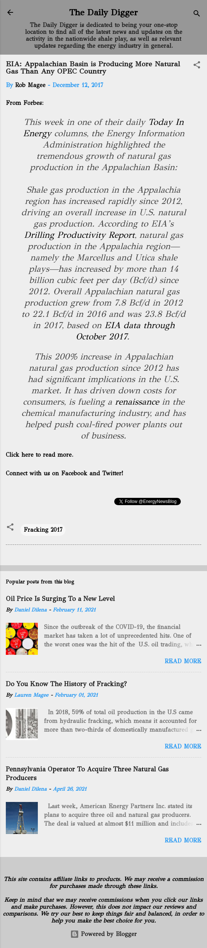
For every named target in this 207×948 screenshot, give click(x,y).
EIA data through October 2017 (125, 331)
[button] (196, 66)
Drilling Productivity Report (79, 234)
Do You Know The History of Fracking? (66, 684)
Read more (183, 661)
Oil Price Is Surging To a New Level (60, 599)
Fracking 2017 (43, 529)
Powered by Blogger (103, 934)
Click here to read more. (39, 454)
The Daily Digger (103, 12)
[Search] (196, 15)
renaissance (137, 401)
